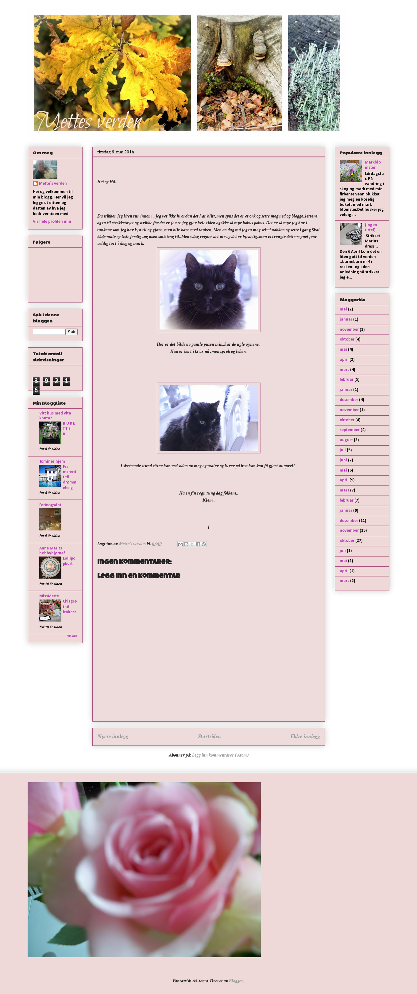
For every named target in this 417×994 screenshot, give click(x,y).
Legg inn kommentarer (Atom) (220, 755)
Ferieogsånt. (51, 505)
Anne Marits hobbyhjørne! (52, 551)
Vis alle (72, 636)
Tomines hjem (52, 461)
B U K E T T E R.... (69, 429)
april (344, 359)
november (349, 329)
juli (343, 450)
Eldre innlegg (305, 736)
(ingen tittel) (371, 228)
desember (349, 400)
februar (346, 379)
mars (344, 370)
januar (346, 319)
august (346, 440)
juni (343, 460)
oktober (347, 339)
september (350, 430)
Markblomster (373, 165)
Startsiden (209, 736)
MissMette (49, 596)
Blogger (236, 981)
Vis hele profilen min (52, 221)
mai (343, 309)
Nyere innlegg (113, 736)
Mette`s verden (53, 183)
